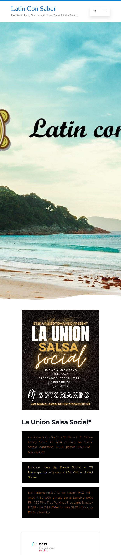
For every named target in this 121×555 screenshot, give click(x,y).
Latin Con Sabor (33, 8)
